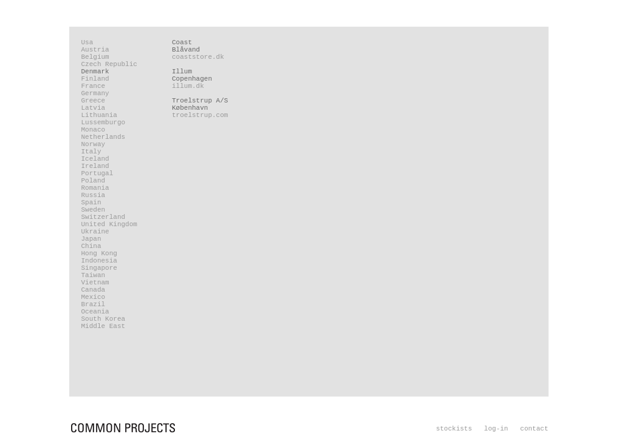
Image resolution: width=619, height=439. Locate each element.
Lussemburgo (103, 122)
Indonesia (99, 260)
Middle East (103, 326)
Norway (93, 144)
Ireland (95, 166)
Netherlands (103, 137)
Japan (91, 239)
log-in (496, 428)
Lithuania (99, 115)
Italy (91, 151)
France (93, 86)
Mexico (93, 297)
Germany (95, 93)
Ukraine (95, 231)
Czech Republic (109, 64)
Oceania (95, 311)
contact (534, 428)
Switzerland (103, 217)
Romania (95, 188)
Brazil (93, 304)
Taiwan (93, 275)
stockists (454, 428)
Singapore (99, 268)
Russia (93, 195)
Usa (87, 42)
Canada (93, 289)
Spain (91, 202)
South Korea (103, 319)
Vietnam (95, 282)
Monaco (93, 129)
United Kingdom (109, 224)
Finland (95, 78)
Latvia (93, 108)
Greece (93, 100)
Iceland (95, 159)
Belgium (95, 57)
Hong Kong (99, 253)
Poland (93, 180)
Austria (95, 49)
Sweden (93, 209)
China (91, 246)
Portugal (97, 173)
